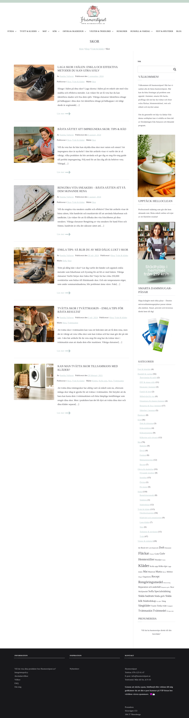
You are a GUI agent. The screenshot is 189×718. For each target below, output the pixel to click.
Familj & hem (145, 392)
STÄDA (12, 31)
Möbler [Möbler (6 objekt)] (170, 572)
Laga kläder (144, 522)
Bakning (143, 446)
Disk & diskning (146, 423)
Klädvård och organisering (151, 518)
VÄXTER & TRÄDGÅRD (101, 31)
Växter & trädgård (145, 541)
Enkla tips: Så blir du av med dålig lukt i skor (93, 249)
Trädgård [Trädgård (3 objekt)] (169, 606)
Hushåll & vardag (145, 374)
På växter (143, 487)
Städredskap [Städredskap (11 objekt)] (149, 601)
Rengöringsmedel (147, 495)
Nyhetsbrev (74, 669)
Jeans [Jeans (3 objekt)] (163, 560)
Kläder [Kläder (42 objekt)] (143, 565)
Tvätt (142, 536)
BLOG (179, 31)
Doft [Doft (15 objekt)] (161, 547)
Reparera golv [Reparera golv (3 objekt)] (165, 587)
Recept (142, 464)
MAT (46, 31)
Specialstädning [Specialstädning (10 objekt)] (162, 591)
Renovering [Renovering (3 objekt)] (167, 582)
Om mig (18, 687)
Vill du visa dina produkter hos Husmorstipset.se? (35, 669)
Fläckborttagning (147, 513)
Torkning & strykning (149, 532)
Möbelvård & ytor (147, 396)
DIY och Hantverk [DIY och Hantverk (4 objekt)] (152, 548)
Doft (64, 260)
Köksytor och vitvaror (149, 437)
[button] (15, 31)
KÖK (56, 31)
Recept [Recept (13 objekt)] (155, 576)
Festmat (143, 455)
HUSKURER (122, 31)
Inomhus (143, 477)
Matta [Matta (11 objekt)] (159, 571)
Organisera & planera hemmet (152, 401)
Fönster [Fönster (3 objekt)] (152, 554)
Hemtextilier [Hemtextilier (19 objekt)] (146, 559)
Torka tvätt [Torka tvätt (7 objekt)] (162, 606)
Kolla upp (103, 381)
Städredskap (145, 505)
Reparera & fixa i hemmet (150, 406)
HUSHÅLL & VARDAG (141, 31)
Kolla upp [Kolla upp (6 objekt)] (154, 566)
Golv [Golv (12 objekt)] (162, 553)
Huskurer (141, 415)
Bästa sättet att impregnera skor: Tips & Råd (92, 129)
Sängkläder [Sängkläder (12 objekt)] (144, 605)
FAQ (16, 683)
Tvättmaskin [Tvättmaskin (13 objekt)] (145, 610)
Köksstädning (145, 428)
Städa (140, 492)
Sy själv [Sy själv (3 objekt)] (158, 601)
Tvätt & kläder (78, 81)
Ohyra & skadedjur (146, 469)
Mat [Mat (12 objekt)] (145, 571)
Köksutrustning (146, 433)
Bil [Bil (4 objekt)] (139, 548)
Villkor (17, 680)
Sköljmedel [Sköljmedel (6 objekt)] (143, 591)
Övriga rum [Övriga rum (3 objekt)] (170, 611)
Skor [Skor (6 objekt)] (172, 587)
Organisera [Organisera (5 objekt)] (147, 577)
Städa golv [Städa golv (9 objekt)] (159, 596)
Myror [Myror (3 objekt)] (164, 572)
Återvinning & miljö (148, 377)
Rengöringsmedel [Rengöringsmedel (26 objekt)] (150, 582)
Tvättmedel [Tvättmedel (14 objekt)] (159, 610)
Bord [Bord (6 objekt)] (143, 548)
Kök (139, 420)
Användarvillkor (21, 676)
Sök (139, 61)
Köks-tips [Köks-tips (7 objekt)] (162, 566)
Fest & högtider (144, 369)
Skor (69, 81)
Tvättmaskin (72, 323)
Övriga (142, 482)
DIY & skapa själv (147, 382)
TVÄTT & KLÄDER (29, 31)
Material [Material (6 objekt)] (151, 572)
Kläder (95, 381)
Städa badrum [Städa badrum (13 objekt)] (146, 595)
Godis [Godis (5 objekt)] (157, 554)
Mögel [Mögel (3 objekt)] (140, 577)
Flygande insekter (147, 473)
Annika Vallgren (67, 76)
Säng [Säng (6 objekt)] (164, 601)
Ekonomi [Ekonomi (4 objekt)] (168, 548)
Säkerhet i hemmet (147, 410)
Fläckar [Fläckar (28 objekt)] (143, 553)
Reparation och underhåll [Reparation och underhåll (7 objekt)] (149, 587)
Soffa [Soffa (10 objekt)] (151, 591)
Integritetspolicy (21, 672)
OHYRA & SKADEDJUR (74, 31)
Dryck (142, 450)
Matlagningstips (146, 460)
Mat (139, 442)
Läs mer (64, 114)
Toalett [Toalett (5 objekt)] (153, 606)
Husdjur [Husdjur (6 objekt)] (158, 560)
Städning (143, 500)
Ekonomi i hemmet (148, 387)
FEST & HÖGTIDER (164, 31)
